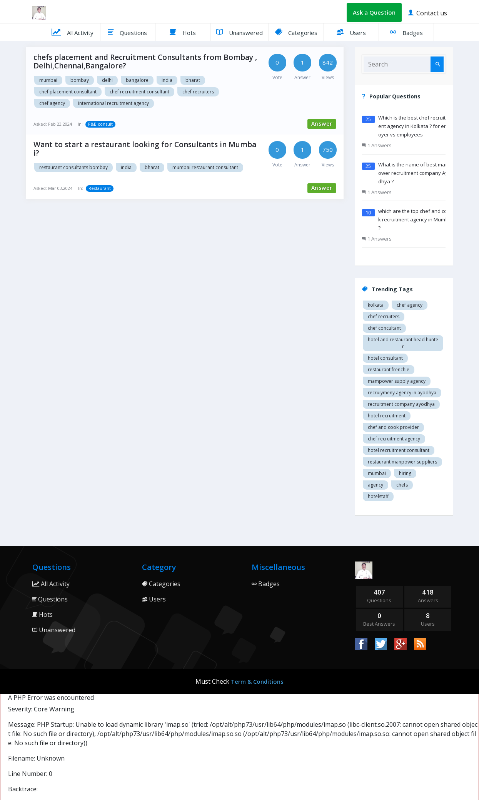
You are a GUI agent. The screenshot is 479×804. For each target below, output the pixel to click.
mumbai (377, 473)
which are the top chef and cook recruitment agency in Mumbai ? (415, 219)
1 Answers (377, 145)
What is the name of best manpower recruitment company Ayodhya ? (414, 173)
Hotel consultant (385, 358)
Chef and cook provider (393, 427)
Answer (321, 123)
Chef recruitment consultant (139, 91)
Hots (183, 32)
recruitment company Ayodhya (401, 404)
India (167, 80)
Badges (406, 32)
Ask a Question (374, 12)
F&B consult (100, 124)
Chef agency (52, 103)
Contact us (427, 12)
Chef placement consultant (68, 91)
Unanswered (239, 32)
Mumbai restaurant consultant (205, 167)
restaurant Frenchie (388, 369)
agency (375, 485)
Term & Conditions (257, 681)
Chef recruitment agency (394, 438)
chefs (402, 485)
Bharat (192, 80)
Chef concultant (384, 328)
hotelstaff (378, 496)
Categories (296, 32)
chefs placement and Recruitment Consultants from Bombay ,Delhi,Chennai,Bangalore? (145, 61)
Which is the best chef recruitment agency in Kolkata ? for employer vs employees (415, 126)
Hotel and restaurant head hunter (403, 343)
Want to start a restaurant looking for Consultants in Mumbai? (144, 149)
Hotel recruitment (387, 415)
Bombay (79, 80)
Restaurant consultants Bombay (73, 167)
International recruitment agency (113, 103)
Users (351, 32)
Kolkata (376, 305)
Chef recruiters (198, 91)
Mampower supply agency (397, 381)
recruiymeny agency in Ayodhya (402, 392)
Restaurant (99, 188)
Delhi (107, 80)
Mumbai (48, 80)
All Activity (72, 32)
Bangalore (137, 80)
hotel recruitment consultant (398, 450)
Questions (127, 32)
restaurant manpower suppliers (402, 461)
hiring (405, 473)
